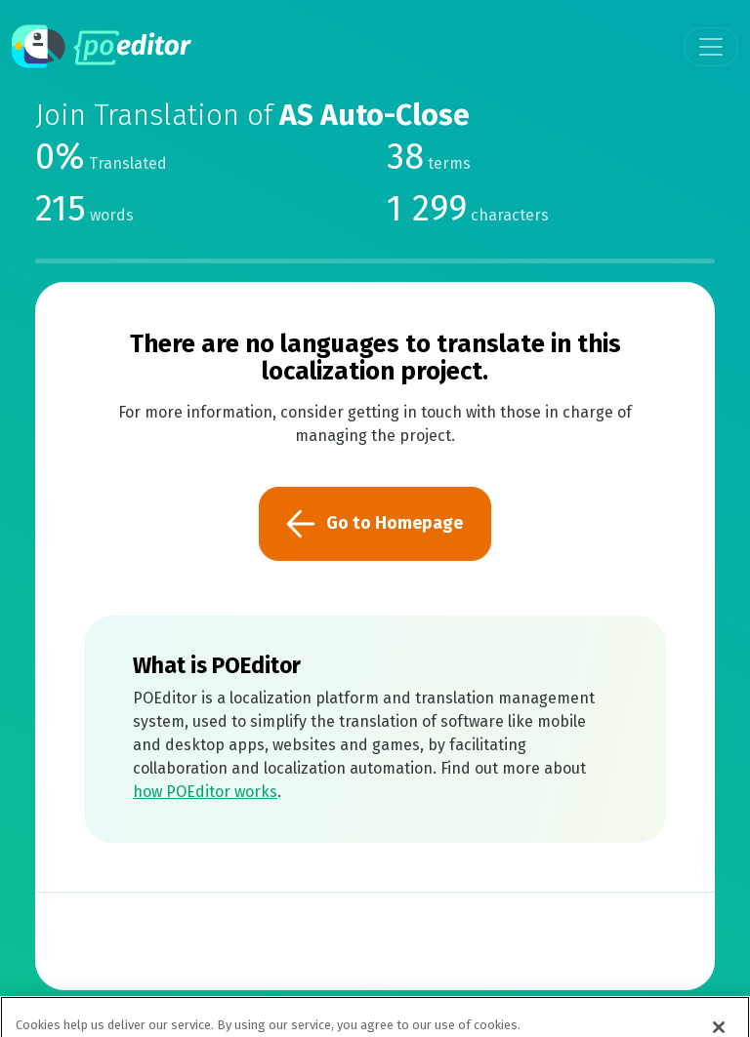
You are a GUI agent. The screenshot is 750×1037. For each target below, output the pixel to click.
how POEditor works (205, 791)
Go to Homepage (375, 524)
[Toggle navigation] (711, 46)
